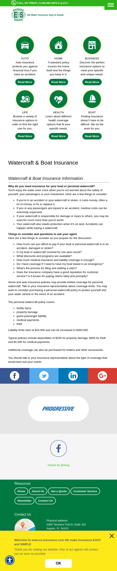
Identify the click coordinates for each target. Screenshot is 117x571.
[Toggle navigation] (110, 5)
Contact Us (45, 500)
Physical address (57, 520)
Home (21, 491)
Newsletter (24, 500)
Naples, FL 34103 (58, 528)
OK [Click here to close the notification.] (58, 563)
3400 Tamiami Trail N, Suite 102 (66, 524)
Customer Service (85, 491)
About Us (38, 491)
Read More (25, 82)
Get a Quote (59, 491)
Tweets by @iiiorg (58, 465)
